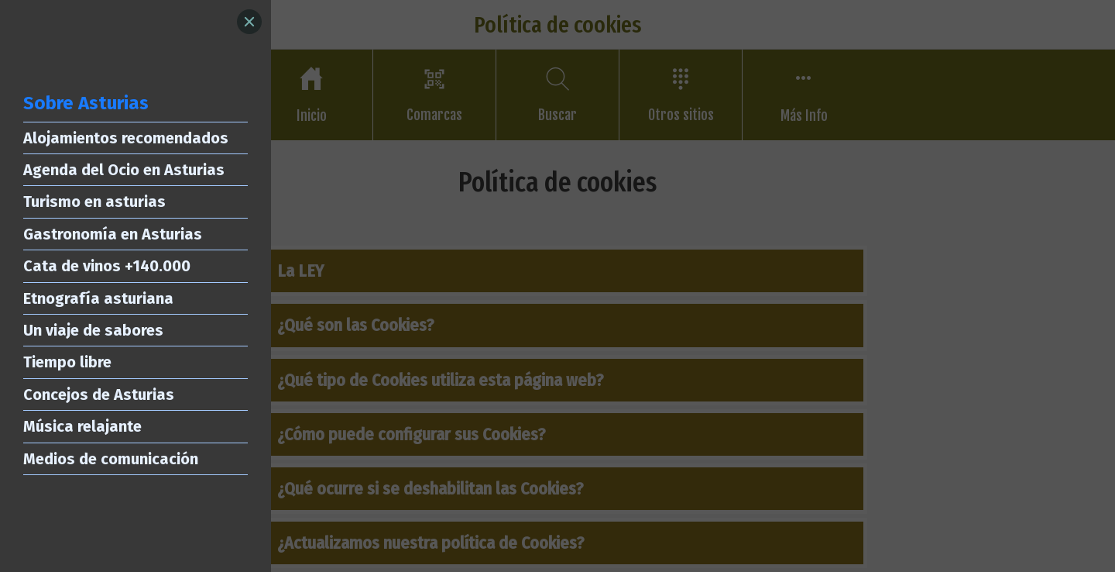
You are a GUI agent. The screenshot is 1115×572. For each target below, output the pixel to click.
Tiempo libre (67, 362)
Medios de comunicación (110, 459)
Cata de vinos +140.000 (106, 266)
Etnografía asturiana (98, 298)
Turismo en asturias (94, 201)
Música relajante (82, 426)
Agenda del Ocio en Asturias (124, 169)
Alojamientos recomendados (125, 138)
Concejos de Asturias (98, 394)
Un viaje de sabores (93, 330)
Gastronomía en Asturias (112, 234)
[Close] (249, 21)
